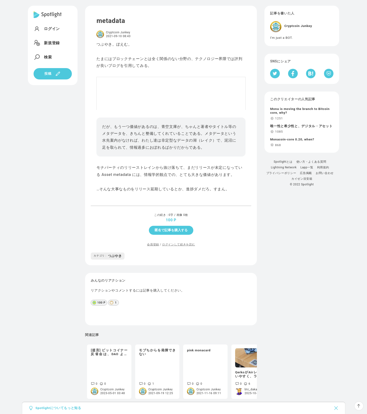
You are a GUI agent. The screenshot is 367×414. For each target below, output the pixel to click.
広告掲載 (306, 173)
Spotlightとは (283, 161)
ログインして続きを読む (178, 244)
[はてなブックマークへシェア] (310, 73)
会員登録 (153, 244)
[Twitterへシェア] (275, 73)
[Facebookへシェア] (293, 73)
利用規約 (323, 167)
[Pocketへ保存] (329, 73)
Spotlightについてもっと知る (58, 408)
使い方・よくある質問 (311, 161)
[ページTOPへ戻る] (358, 406)
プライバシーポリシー (281, 173)
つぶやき (108, 256)
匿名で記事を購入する (171, 230)
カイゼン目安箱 (301, 178)
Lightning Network (284, 167)
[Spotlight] (48, 18)
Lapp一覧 (306, 167)
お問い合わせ (325, 173)
